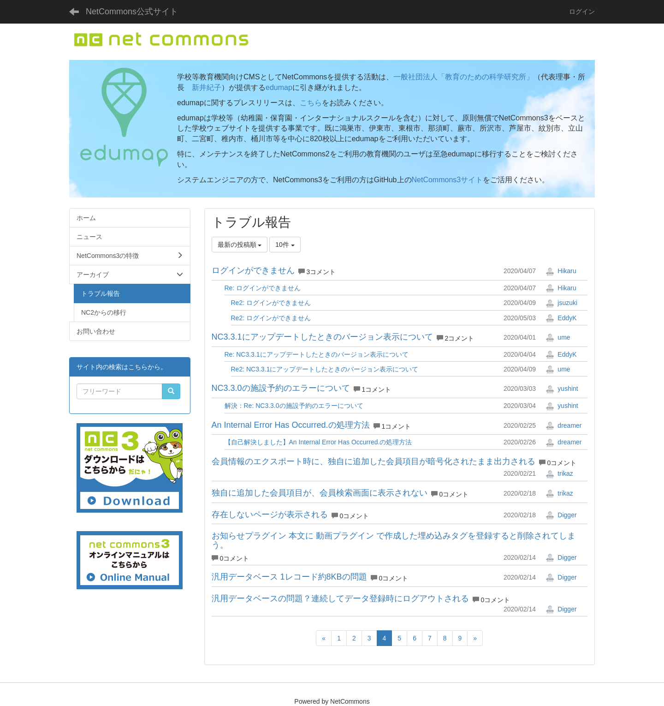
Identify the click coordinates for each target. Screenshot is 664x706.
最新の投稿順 (240, 244)
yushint (561, 388)
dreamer (563, 425)
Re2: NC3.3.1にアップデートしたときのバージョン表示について (325, 369)
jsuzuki (561, 302)
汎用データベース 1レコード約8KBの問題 (289, 576)
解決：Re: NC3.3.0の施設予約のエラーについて (294, 405)
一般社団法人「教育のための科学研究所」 (463, 77)
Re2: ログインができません (271, 302)
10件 (284, 244)
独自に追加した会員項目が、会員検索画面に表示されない (319, 492)
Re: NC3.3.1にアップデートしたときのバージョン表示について (317, 354)
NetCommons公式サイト (132, 11)
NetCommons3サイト (447, 180)
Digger (560, 515)
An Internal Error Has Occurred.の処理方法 (291, 425)
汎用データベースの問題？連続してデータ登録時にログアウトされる (340, 598)
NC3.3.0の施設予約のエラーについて (281, 388)
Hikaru (560, 271)
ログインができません (253, 270)
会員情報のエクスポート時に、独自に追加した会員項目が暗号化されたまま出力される (373, 461)
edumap (279, 87)
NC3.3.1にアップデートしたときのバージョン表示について (322, 336)
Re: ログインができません (263, 288)
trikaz (559, 473)
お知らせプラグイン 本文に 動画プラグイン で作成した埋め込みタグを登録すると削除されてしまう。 (393, 540)
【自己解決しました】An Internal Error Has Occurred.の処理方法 (318, 442)
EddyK (560, 318)
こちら (311, 103)
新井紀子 (206, 87)
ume (557, 337)
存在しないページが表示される (270, 514)
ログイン (582, 11)
